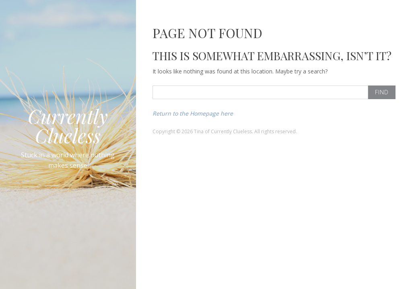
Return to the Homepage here (192, 113)
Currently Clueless (68, 125)
